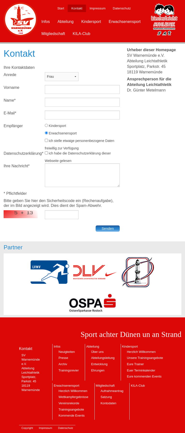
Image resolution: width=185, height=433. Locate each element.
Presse (63, 358)
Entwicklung (99, 364)
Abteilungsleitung (102, 358)
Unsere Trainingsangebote (145, 358)
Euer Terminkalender (141, 370)
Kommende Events (72, 415)
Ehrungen (98, 370)
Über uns (97, 352)
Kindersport (91, 22)
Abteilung (66, 22)
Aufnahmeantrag (112, 391)
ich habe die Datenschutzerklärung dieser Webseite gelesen (78, 157)
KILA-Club (81, 34)
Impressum (98, 8)
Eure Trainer (135, 364)
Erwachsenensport (125, 22)
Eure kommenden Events (144, 376)
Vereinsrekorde (69, 403)
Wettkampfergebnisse (73, 397)
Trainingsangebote (71, 409)
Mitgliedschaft (53, 34)
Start (60, 8)
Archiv (63, 364)
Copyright (27, 427)
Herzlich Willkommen (141, 352)
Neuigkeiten (67, 352)
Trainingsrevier (69, 370)
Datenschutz (122, 8)
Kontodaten (108, 403)
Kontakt (76, 8)
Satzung (106, 397)
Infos (45, 22)
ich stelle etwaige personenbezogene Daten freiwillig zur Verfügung (79, 144)
